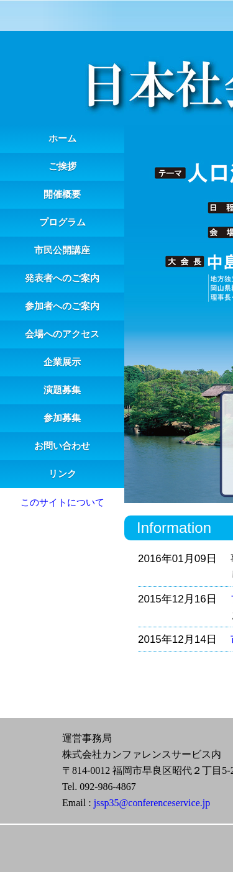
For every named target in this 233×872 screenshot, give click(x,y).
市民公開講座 (62, 250)
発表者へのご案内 (62, 278)
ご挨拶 (62, 166)
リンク (62, 474)
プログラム (62, 222)
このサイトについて (62, 502)
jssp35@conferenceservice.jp (152, 802)
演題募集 (62, 390)
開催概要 (62, 194)
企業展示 (62, 362)
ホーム (62, 138)
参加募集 (62, 418)
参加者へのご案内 (62, 306)
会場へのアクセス (62, 334)
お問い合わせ (62, 446)
